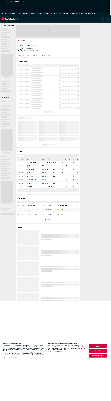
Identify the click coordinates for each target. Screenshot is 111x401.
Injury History (45, 55)
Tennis (19, 13)
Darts (78, 13)
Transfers (35, 55)
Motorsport (57, 13)
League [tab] (21, 156)
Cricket (40, 13)
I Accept (98, 346)
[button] (102, 19)
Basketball (26, 13)
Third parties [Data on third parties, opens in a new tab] (14, 357)
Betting (92, 13)
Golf (51, 13)
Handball (72, 13)
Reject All (97, 351)
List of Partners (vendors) (55, 351)
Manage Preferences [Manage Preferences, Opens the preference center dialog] (98, 355)
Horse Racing (85, 13)
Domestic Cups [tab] (30, 156)
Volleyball (65, 13)
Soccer (14, 13)
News (28, 55)
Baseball (46, 13)
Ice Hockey (33, 13)
